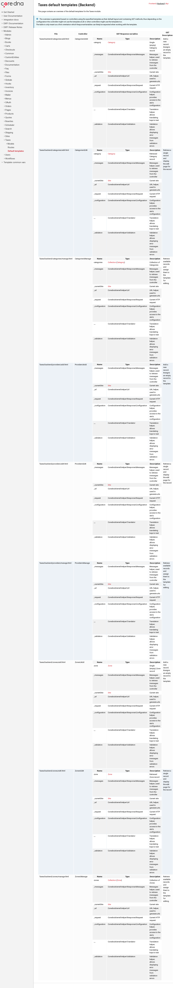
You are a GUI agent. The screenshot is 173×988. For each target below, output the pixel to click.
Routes (11, 147)
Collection (112, 262)
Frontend (152, 4)
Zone (110, 666)
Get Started (9, 12)
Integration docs (11, 20)
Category (111, 42)
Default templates (16, 151)
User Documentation (13, 16)
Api (167, 4)
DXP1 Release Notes (13, 27)
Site (109, 72)
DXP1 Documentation (13, 23)
